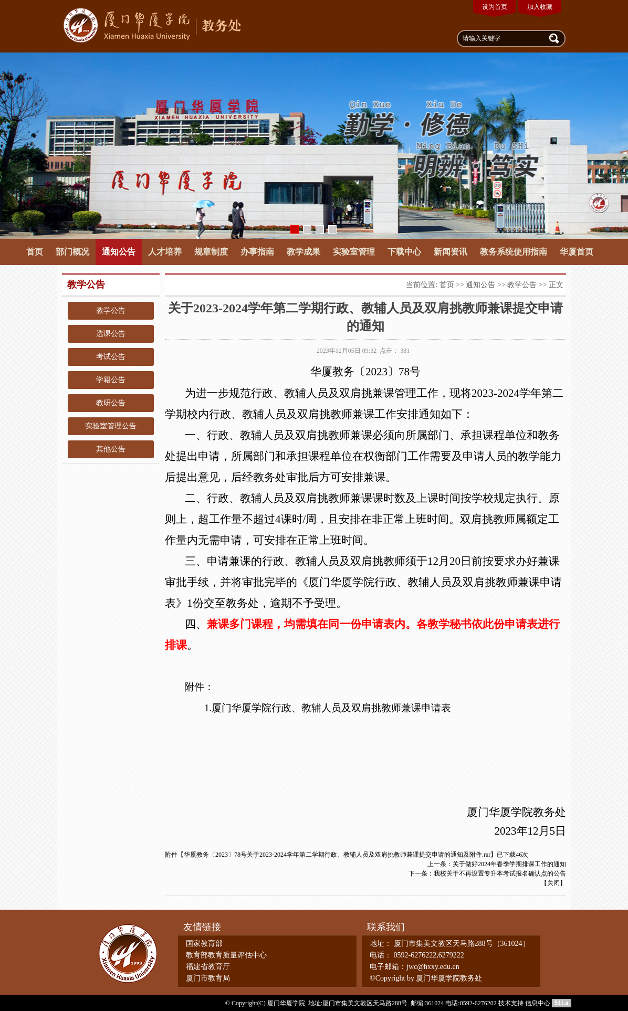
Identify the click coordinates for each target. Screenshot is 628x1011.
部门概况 (72, 251)
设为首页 (494, 6)
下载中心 (404, 251)
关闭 (553, 883)
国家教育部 (204, 943)
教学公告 (110, 310)
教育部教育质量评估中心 (226, 955)
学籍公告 (110, 380)
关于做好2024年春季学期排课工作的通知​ (509, 864)
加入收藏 (539, 6)
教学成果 (303, 251)
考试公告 (110, 357)
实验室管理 (354, 251)
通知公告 (118, 251)
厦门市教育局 (208, 978)
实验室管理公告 (111, 426)
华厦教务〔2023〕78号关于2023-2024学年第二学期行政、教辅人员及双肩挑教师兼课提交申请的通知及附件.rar (337, 854)
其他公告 (110, 449)
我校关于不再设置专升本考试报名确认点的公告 (500, 873)
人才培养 (165, 251)
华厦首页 (576, 251)
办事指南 (257, 251)
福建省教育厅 (208, 967)
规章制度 (211, 251)
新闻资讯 (450, 251)
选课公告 (110, 334)
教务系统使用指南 (513, 251)
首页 (34, 251)
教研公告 (110, 403)
